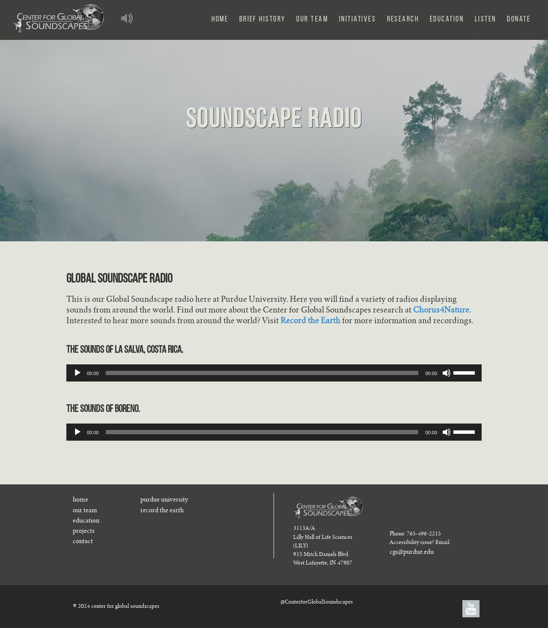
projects (84, 532)
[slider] (262, 373)
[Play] (77, 373)
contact (83, 542)
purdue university (164, 500)
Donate (518, 19)
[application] (274, 373)
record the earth (162, 511)
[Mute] (446, 373)
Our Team (312, 19)
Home (219, 19)
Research (403, 19)
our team (85, 511)
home (80, 500)
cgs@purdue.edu (412, 553)
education (86, 521)
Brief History (262, 19)
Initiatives (357, 19)
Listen (485, 19)
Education (447, 19)
